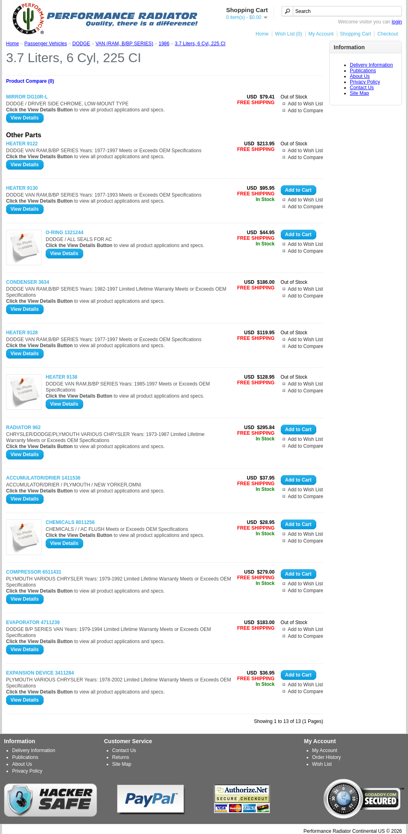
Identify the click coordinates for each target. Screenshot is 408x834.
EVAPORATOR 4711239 (33, 622)
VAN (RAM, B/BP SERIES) (124, 43)
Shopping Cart (355, 34)
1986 (164, 43)
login (397, 22)
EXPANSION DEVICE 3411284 (40, 673)
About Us (360, 76)
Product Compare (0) (30, 81)
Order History (326, 757)
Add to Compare (305, 110)
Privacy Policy (365, 82)
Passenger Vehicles (45, 43)
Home (262, 34)
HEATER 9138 (61, 377)
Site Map (359, 93)
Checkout (387, 34)
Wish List (322, 764)
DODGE (81, 43)
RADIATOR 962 (23, 427)
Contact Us (362, 87)
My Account (321, 34)
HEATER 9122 (22, 144)
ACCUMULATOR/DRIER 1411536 (43, 478)
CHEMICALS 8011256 (70, 522)
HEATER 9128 (22, 332)
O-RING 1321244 (64, 232)
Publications (363, 70)
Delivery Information (371, 65)
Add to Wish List (305, 104)
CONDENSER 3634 (27, 282)
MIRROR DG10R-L (27, 97)
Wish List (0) (288, 34)
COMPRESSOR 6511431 (33, 572)
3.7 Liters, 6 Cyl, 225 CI (200, 43)
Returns (120, 757)
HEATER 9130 (22, 188)
